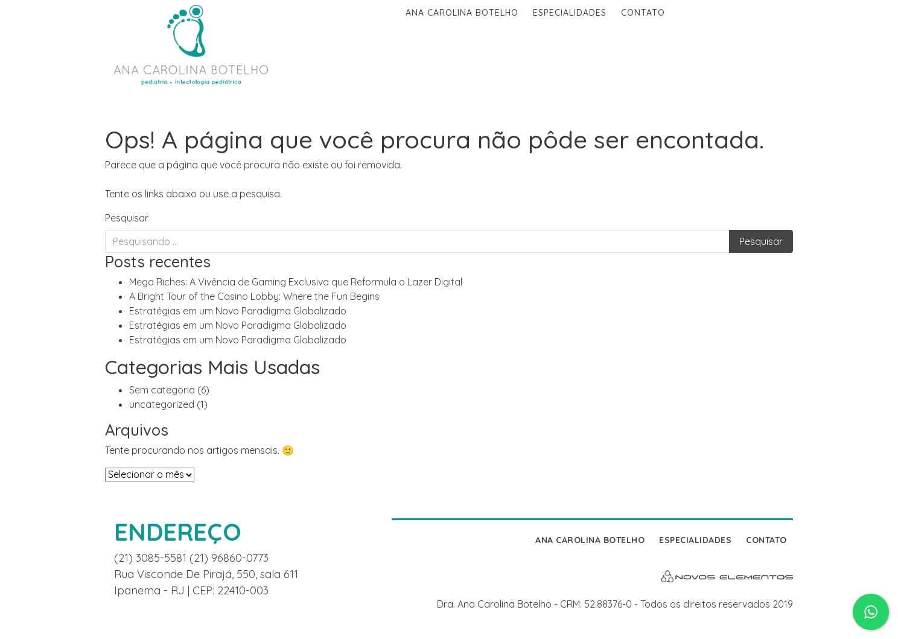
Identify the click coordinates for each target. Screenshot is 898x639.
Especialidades (570, 12)
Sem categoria (162, 390)
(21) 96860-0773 (229, 558)
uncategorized (161, 404)
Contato (643, 12)
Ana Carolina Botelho (462, 12)
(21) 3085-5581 (151, 558)
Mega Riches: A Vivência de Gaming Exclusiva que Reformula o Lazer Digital (295, 282)
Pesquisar (126, 218)
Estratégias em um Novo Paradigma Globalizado (237, 311)
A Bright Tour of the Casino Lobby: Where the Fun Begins (254, 296)
